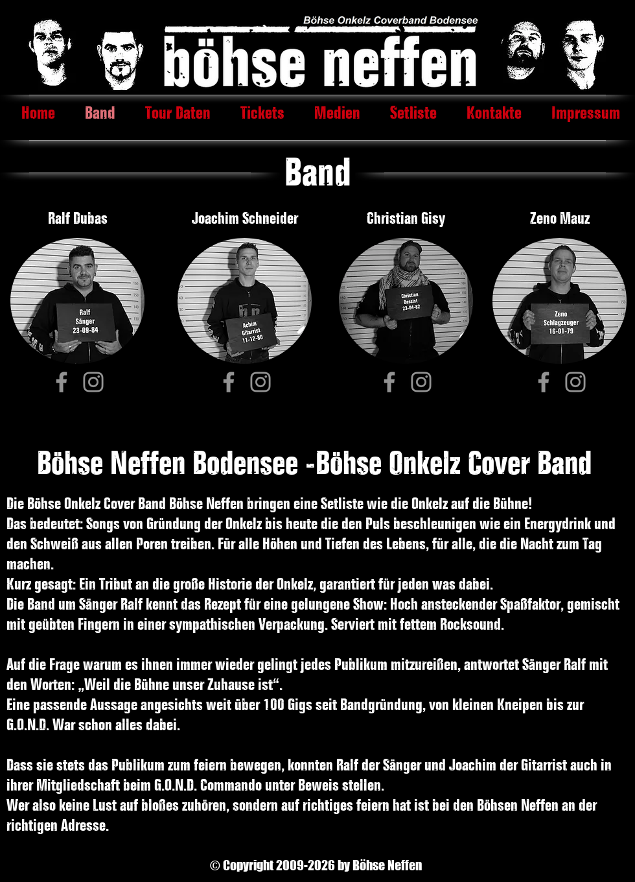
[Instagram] (93, 382)
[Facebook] (61, 382)
